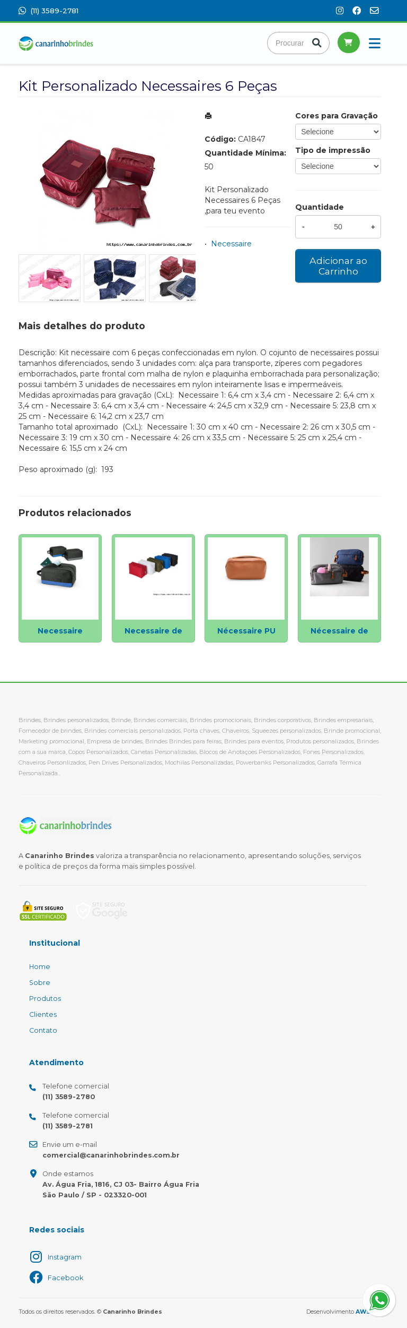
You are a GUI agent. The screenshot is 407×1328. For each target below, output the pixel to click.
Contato (43, 1030)
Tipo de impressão (332, 150)
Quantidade (319, 207)
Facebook (65, 1278)
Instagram (65, 1257)
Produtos (45, 999)
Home (39, 967)
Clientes (43, 1014)
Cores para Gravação (336, 116)
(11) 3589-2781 (48, 10)
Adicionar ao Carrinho (338, 266)
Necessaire (231, 244)
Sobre (39, 983)
